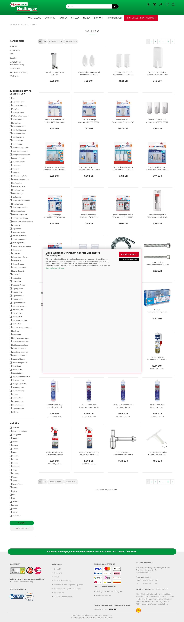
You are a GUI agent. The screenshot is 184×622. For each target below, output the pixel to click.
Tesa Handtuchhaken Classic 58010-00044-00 (157, 73)
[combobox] (56, 41)
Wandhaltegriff (17, 158)
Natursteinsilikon (18, 306)
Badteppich (16, 183)
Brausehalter (16, 370)
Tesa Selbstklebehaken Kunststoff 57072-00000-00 (123, 168)
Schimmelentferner (19, 218)
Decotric (14, 480)
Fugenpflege (16, 299)
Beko (13, 452)
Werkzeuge (34, 18)
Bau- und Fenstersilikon (20, 246)
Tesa (13, 495)
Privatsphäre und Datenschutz (67, 589)
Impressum (59, 593)
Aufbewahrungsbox (19, 116)
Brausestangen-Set (18, 363)
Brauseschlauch (17, 359)
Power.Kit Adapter (18, 267)
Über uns (58, 573)
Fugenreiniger (17, 102)
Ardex (13, 491)
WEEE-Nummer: (101, 609)
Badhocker (15, 324)
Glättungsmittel (17, 243)
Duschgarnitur (17, 190)
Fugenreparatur (17, 303)
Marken (14, 423)
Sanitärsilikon (16, 310)
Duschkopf (15, 366)
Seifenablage (16, 140)
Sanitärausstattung (18, 72)
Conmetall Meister (18, 431)
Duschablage (16, 119)
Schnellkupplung (18, 105)
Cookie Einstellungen (129, 259)
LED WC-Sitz (16, 313)
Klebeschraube (17, 264)
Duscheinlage (16, 405)
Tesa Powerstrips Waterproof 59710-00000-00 (89, 121)
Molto (13, 470)
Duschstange (16, 204)
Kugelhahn (15, 229)
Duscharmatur (17, 380)
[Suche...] (115, 6)
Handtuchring (17, 137)
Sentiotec (15, 473)
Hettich (14, 449)
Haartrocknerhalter (19, 151)
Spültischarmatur (18, 348)
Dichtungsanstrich (18, 207)
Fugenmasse (16, 292)
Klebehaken (16, 250)
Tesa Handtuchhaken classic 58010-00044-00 (123, 73)
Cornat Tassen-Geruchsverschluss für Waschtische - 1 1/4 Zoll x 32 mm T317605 (123, 453)
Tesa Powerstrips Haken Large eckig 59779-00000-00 (89, 168)
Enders (14, 463)
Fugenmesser (16, 296)
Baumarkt (50, 18)
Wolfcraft (14, 428)
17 (168, 41)
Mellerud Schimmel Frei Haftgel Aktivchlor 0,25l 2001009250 (89, 453)
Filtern (21, 523)
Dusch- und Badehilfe (20, 200)
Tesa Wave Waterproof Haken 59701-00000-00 (54, 121)
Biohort (98, 18)
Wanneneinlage (17, 186)
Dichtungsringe (17, 211)
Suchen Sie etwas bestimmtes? (20, 92)
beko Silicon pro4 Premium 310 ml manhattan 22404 (157, 406)
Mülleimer (15, 165)
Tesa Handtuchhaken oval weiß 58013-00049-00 (89, 73)
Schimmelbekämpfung (20, 327)
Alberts (14, 445)
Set (12, 98)
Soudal (14, 459)
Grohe (13, 509)
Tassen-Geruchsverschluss (21, 221)
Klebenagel (15, 260)
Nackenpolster (17, 408)
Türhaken (15, 253)
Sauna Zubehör (17, 271)
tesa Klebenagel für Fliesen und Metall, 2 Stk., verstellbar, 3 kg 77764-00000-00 (157, 216)
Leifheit (14, 502)
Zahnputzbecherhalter (20, 154)
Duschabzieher (17, 112)
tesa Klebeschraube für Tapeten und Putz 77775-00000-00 (123, 216)
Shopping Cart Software (81, 618)
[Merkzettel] (167, 4)
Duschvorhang (17, 391)
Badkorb (14, 331)
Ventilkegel (15, 225)
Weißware (14, 76)
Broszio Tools (16, 484)
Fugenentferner (17, 285)
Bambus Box (16, 398)
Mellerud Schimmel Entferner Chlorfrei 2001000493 (54, 453)
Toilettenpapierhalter (19, 179)
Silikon (14, 394)
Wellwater (15, 516)
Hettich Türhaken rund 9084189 (54, 73)
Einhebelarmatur (18, 355)
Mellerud (14, 466)
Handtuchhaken (17, 133)
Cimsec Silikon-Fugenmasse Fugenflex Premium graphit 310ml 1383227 (157, 358)
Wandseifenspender (19, 147)
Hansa (13, 512)
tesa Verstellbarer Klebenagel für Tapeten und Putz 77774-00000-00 (89, 216)
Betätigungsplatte (18, 176)
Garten (63, 18)
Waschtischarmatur (19, 352)
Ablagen (13, 46)
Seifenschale (16, 144)
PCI (12, 498)
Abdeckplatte (16, 373)
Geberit (14, 438)
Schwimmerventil (18, 239)
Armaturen (15, 50)
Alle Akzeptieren (128, 254)
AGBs (56, 577)
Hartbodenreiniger (18, 320)
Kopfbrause (15, 197)
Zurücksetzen (21, 528)
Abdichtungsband (18, 214)
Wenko (14, 505)
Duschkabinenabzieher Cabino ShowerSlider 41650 (157, 453)
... (163, 41)
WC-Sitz (14, 412)
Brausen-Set (16, 317)
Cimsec (14, 456)
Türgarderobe (16, 401)
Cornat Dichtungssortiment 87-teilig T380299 (157, 311)
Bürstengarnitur (17, 387)
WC (11, 54)
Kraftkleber (15, 278)
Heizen (86, 18)
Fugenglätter (16, 288)
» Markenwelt (114, 18)
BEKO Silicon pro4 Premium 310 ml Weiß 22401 (88, 406)
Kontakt (57, 569)
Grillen (75, 18)
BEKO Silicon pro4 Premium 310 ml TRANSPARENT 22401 (55, 406)
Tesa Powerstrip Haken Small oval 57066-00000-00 (54, 168)
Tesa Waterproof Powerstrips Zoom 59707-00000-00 (123, 121)
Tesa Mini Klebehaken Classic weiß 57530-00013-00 (157, 121)
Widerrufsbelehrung (63, 581)
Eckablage (15, 123)
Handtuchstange (18, 130)
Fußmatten (15, 281)
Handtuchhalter (17, 126)
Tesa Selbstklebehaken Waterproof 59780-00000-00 (157, 168)
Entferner (15, 172)
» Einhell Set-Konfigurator (141, 18)
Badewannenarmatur (20, 377)
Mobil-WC (15, 274)
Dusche (13, 58)
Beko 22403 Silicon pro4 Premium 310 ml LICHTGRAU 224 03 (123, 406)
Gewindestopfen (17, 232)
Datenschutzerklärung (55, 268)
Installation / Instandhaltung (17, 63)
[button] (155, 4)
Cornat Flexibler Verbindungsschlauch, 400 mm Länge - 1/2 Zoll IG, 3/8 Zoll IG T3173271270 (157, 263)
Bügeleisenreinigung (19, 338)
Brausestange (16, 193)
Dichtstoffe (15, 68)
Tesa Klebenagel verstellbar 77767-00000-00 (54, 216)
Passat (13, 477)
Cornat (13, 442)
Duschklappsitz (17, 162)
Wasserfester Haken (19, 257)
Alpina (13, 487)
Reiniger (14, 169)
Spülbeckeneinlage (19, 345)
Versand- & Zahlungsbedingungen (68, 585)
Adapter (14, 109)
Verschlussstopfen (18, 236)
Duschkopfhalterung (19, 341)
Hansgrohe (15, 435)
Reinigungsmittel (18, 384)
